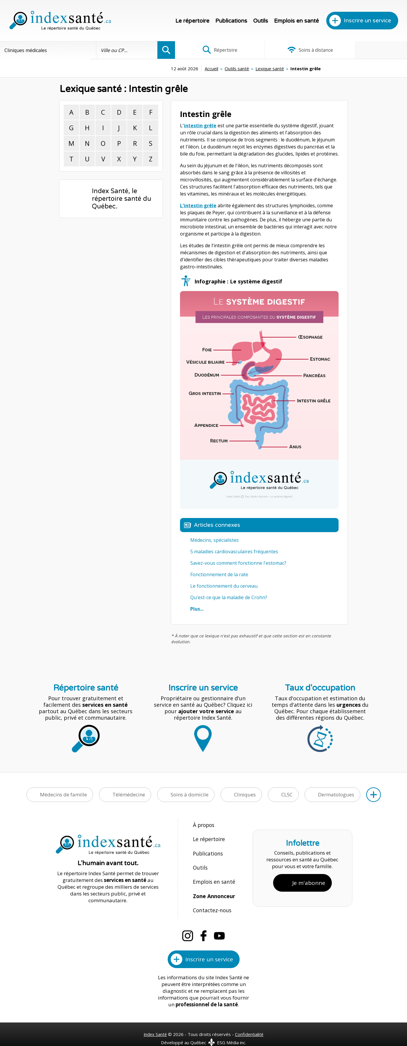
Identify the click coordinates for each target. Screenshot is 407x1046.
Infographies (368, 50)
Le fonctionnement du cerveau (224, 586)
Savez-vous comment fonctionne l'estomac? (238, 563)
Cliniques (245, 794)
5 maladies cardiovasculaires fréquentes (234, 551)
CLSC (286, 794)
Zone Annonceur (213, 888)
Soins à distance (291, 50)
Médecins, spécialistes (214, 540)
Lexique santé (227, 68)
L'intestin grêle (198, 205)
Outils (260, 21)
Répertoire (213, 50)
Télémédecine (128, 794)
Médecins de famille (63, 794)
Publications (231, 21)
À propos (203, 824)
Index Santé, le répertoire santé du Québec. (121, 198)
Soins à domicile (189, 794)
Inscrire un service (367, 20)
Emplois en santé (296, 21)
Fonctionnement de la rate (219, 574)
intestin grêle (200, 125)
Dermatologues (336, 794)
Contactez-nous (211, 900)
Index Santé (155, 1023)
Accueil (169, 68)
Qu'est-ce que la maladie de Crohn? (228, 597)
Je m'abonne (308, 877)
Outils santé (194, 68)
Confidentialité (249, 1023)
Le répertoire (192, 21)
